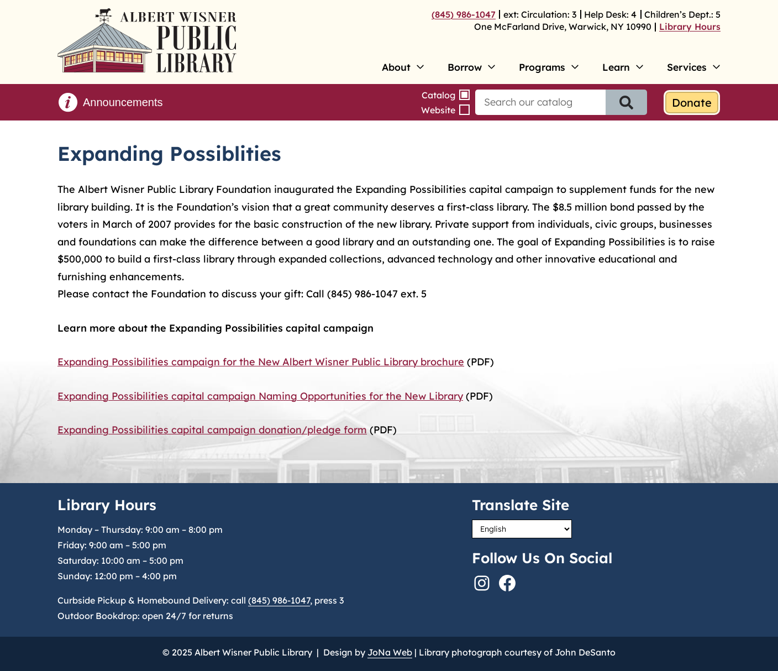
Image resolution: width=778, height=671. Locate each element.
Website (438, 110)
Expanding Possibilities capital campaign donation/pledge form (212, 429)
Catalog (438, 95)
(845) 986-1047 (464, 14)
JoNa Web (389, 652)
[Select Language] (522, 529)
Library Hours (690, 26)
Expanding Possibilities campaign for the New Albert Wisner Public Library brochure (260, 361)
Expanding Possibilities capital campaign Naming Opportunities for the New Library (260, 396)
